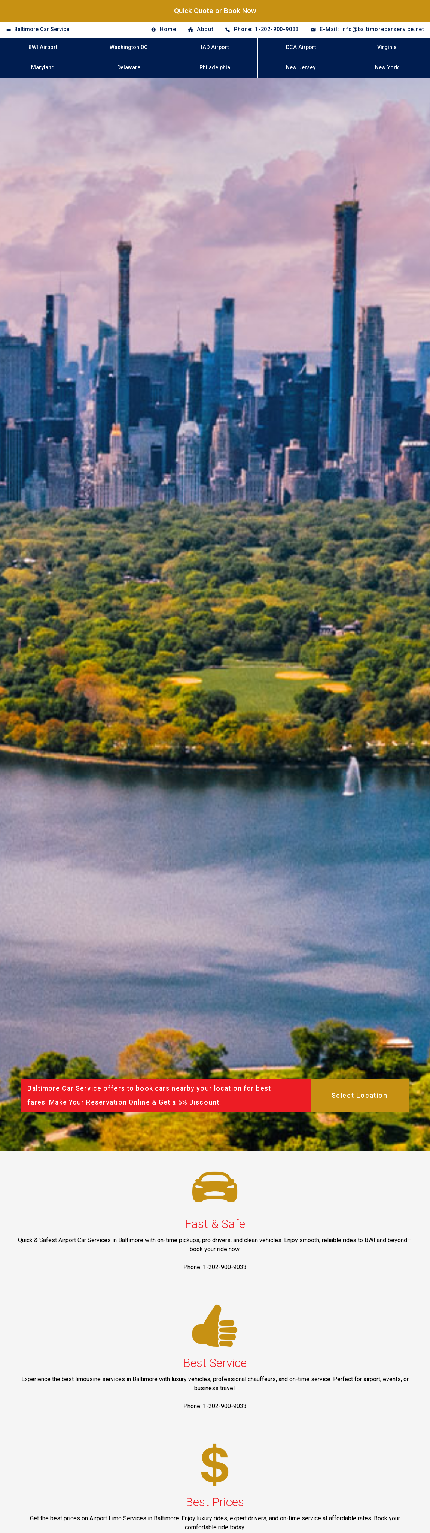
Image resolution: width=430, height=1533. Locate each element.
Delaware (128, 67)
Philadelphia (214, 67)
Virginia (387, 47)
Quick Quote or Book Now (215, 10)
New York (387, 67)
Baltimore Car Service (41, 29)
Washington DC (129, 47)
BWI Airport (42, 47)
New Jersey (300, 67)
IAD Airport (215, 47)
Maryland (43, 67)
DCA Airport (301, 47)
